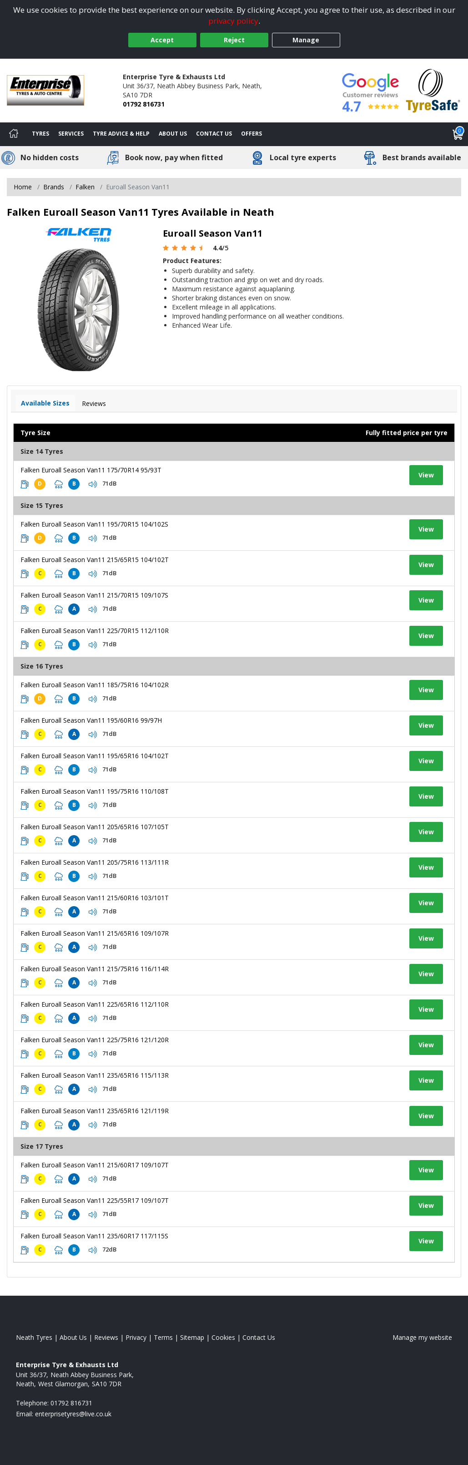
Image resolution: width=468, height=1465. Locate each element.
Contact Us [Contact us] (214, 133)
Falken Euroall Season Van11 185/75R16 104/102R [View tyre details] (94, 684)
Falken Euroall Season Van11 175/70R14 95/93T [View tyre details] (90, 470)
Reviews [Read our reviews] (106, 1337)
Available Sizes (45, 403)
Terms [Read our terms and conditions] (163, 1337)
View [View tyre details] (426, 475)
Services (71, 133)
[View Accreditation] (433, 90)
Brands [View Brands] (53, 186)
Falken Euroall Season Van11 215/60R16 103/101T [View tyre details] (94, 897)
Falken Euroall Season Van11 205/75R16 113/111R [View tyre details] (94, 862)
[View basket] (458, 134)
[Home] (13, 134)
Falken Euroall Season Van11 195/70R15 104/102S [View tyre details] (94, 524)
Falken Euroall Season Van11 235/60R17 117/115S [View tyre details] (94, 1236)
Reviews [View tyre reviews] (94, 403)
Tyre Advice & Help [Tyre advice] (121, 133)
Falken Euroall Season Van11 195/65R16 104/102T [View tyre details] (94, 755)
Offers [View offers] (251, 133)
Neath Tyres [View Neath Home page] (34, 1337)
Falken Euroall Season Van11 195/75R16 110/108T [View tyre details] (94, 791)
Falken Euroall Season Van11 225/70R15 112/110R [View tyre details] (94, 630)
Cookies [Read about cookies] (223, 1337)
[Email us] (73, 1413)
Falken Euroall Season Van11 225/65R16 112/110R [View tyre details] (94, 1004)
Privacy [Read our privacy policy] (136, 1337)
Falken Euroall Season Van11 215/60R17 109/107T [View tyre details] (94, 1165)
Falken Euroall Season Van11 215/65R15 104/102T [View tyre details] (94, 559)
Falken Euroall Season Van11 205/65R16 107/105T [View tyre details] (94, 826)
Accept (162, 39)
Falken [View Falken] (85, 186)
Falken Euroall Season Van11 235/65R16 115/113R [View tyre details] (94, 1075)
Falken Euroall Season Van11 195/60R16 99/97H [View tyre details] (91, 720)
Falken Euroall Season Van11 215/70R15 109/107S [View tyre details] (94, 595)
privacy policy (233, 20)
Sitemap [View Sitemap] (192, 1337)
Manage (305, 39)
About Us (173, 133)
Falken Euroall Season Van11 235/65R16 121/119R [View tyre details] (94, 1110)
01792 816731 (144, 104)
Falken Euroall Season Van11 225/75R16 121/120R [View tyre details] (94, 1039)
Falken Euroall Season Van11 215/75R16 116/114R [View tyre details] (94, 968)
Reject (234, 39)
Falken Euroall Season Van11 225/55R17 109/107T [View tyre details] (94, 1200)
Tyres (40, 133)
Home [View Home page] (23, 186)
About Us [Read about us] (73, 1337)
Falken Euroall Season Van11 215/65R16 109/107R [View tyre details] (94, 933)
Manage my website (422, 1337)
